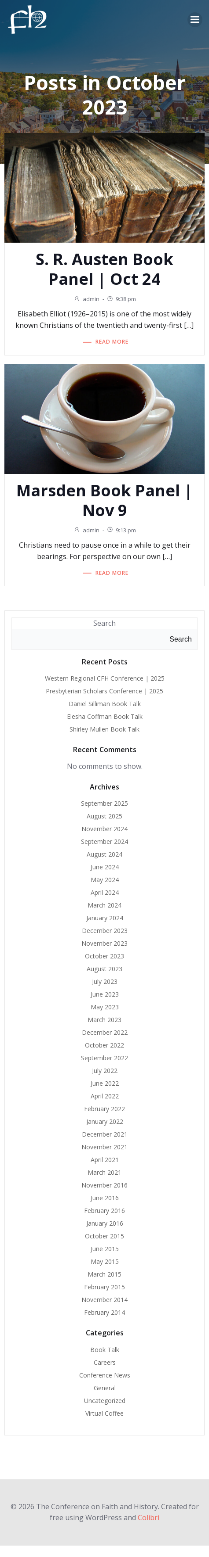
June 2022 (105, 1083)
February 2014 (104, 1312)
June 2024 (105, 867)
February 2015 (104, 1287)
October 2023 (104, 956)
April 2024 (105, 892)
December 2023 (105, 930)
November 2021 (104, 1147)
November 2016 (104, 1185)
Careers (105, 1362)
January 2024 (104, 918)
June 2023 (105, 994)
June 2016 (105, 1198)
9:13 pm (121, 530)
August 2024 (104, 854)
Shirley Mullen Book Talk (104, 729)
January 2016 (104, 1223)
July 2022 (104, 1070)
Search (104, 623)
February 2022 (104, 1109)
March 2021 (104, 1172)
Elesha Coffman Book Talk (105, 716)
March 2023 (104, 1019)
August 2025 (104, 816)
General (105, 1388)
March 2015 (104, 1274)
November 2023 (104, 943)
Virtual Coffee (104, 1413)
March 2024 (104, 905)
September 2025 (104, 803)
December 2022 (105, 1032)
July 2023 (104, 981)
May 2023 (105, 1007)
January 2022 (104, 1121)
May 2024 (105, 879)
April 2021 (105, 1159)
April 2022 (105, 1096)
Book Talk (104, 1349)
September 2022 (104, 1058)
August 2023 (104, 969)
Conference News (104, 1375)
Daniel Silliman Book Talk (105, 704)
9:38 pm (121, 299)
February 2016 (104, 1210)
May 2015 (105, 1261)
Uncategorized (104, 1400)
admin (86, 299)
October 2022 (104, 1045)
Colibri (148, 1517)
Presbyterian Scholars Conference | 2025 (104, 691)
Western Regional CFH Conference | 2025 (105, 678)
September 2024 (104, 841)
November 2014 (104, 1299)
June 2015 (105, 1249)
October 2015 (104, 1236)
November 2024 (104, 829)
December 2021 (105, 1134)
